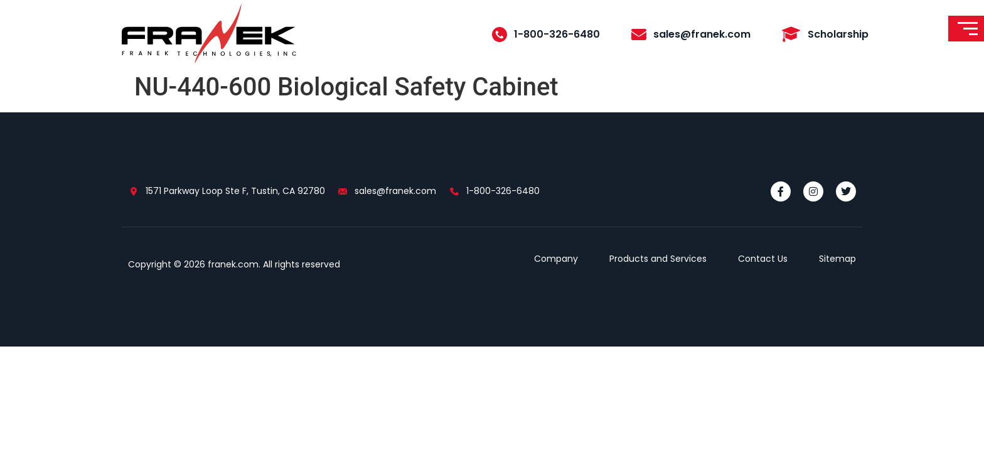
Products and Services (658, 258)
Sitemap (837, 258)
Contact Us (763, 258)
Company (556, 258)
